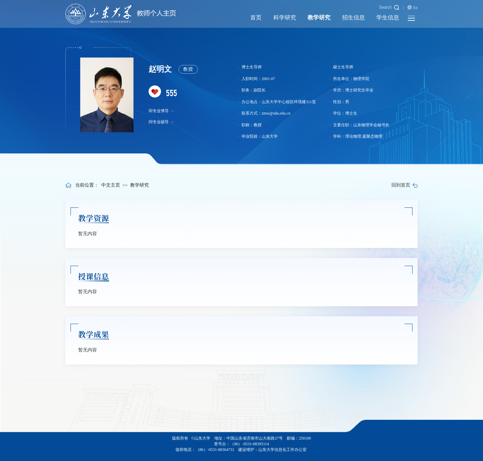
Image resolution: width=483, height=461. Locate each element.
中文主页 (110, 185)
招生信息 (353, 17)
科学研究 (284, 17)
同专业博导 (161, 111)
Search (389, 7)
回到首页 (404, 185)
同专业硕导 (161, 122)
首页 (256, 17)
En (412, 7)
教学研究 (319, 17)
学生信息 (387, 17)
